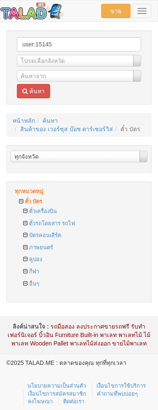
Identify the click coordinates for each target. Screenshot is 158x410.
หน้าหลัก (24, 120)
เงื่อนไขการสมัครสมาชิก (57, 394)
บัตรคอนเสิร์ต (42, 235)
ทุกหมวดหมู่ (29, 191)
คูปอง (32, 259)
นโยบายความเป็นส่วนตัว (56, 386)
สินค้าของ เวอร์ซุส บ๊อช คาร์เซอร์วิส (66, 129)
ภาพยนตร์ (38, 247)
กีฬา (31, 271)
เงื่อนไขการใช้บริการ (121, 386)
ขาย (115, 11)
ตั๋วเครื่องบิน (40, 211)
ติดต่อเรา (73, 401)
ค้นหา (33, 91)
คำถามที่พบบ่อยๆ (117, 394)
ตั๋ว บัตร (30, 201)
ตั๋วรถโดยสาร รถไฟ (49, 223)
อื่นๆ (31, 284)
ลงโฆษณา (40, 401)
